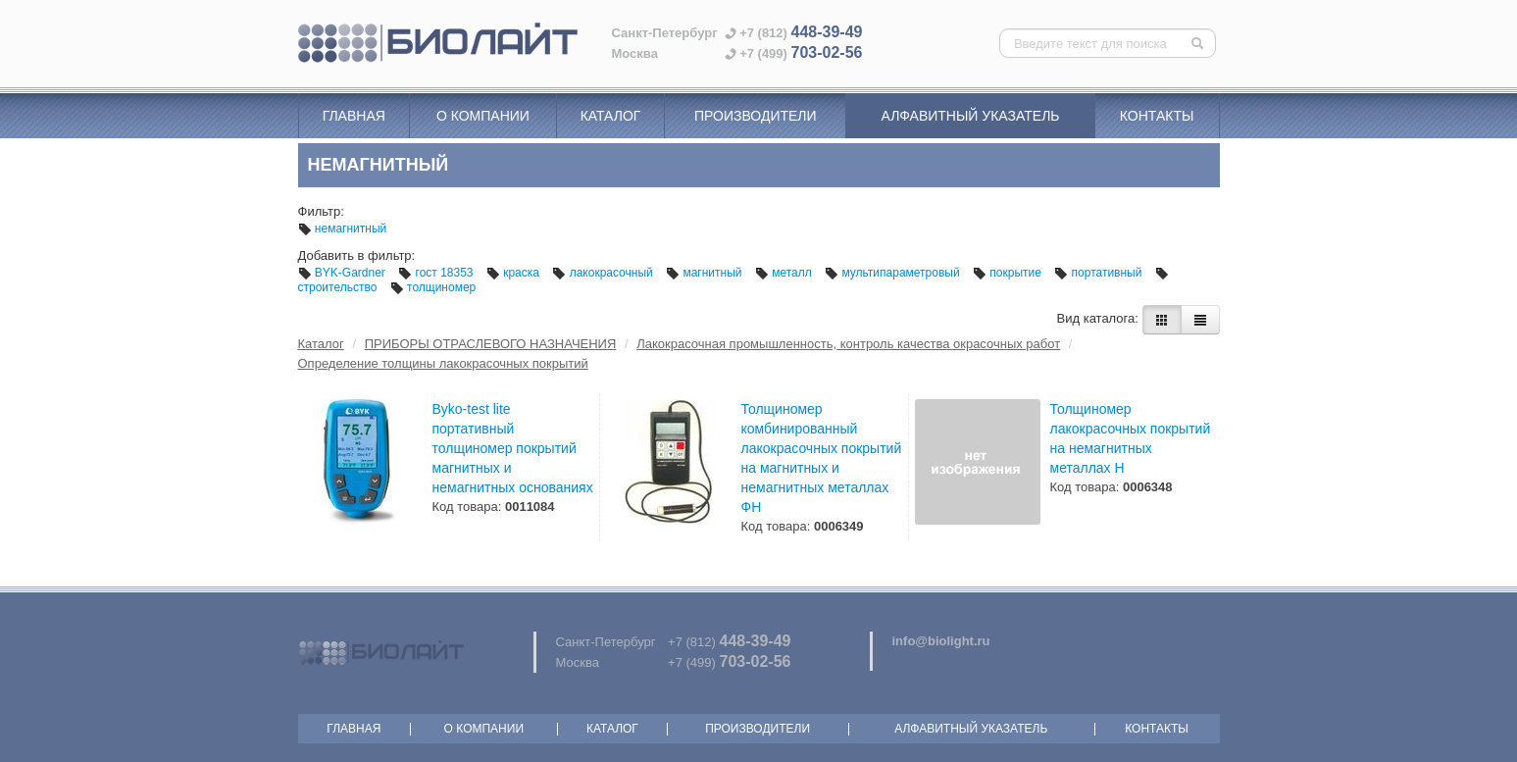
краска (514, 272)
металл (785, 272)
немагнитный (342, 228)
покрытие (1008, 272)
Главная (354, 116)
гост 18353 (437, 272)
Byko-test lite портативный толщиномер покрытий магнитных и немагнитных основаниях (512, 448)
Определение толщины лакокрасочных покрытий (443, 363)
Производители (755, 116)
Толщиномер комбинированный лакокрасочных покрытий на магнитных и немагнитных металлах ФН (821, 458)
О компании (483, 116)
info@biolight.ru (941, 641)
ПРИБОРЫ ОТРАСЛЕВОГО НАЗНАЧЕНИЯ (491, 343)
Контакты (1157, 116)
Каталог (611, 116)
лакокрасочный (604, 272)
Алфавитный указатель (971, 116)
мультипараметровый (894, 272)
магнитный (705, 272)
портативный (1099, 272)
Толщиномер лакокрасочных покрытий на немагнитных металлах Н (1130, 438)
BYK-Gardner (343, 272)
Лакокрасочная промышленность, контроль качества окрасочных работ (848, 343)
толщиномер (433, 287)
